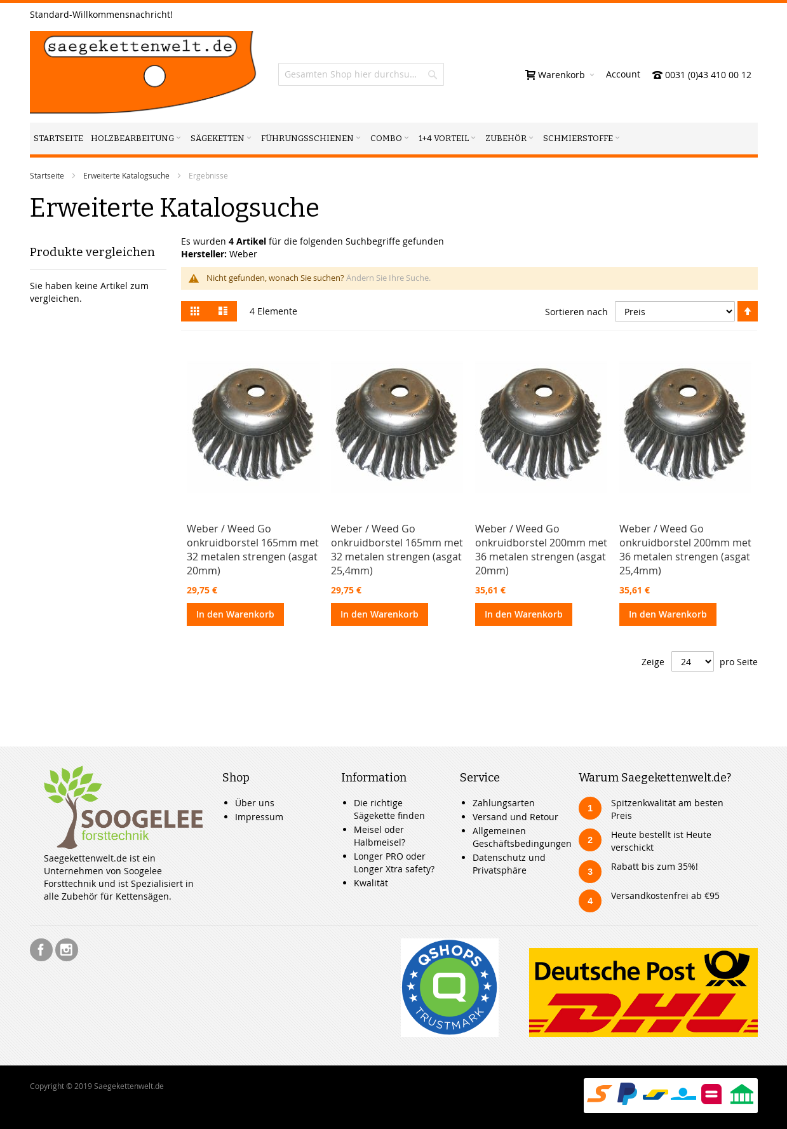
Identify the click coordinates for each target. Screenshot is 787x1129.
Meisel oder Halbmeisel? (379, 835)
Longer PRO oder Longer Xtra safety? (394, 862)
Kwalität (371, 883)
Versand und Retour (515, 817)
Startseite (47, 175)
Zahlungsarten (504, 803)
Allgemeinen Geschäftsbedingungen (522, 837)
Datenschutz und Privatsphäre (509, 863)
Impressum (259, 817)
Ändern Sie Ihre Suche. (388, 277)
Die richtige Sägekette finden (389, 809)
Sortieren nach (576, 311)
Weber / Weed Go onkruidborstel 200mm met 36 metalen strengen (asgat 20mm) (541, 550)
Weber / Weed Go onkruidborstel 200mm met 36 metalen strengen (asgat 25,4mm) (685, 550)
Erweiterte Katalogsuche (126, 175)
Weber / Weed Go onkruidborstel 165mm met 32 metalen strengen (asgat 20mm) (253, 550)
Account (623, 74)
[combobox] (360, 74)
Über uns (254, 803)
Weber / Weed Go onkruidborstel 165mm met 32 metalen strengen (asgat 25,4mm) (397, 550)
